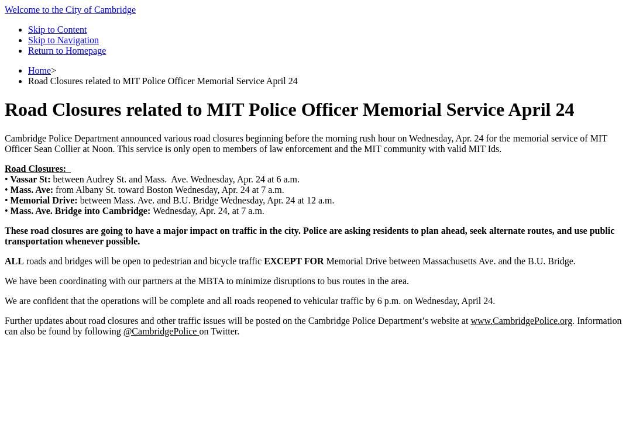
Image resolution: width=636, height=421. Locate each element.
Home (39, 70)
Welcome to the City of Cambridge (70, 10)
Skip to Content (57, 29)
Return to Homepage (67, 51)
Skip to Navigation (63, 40)
